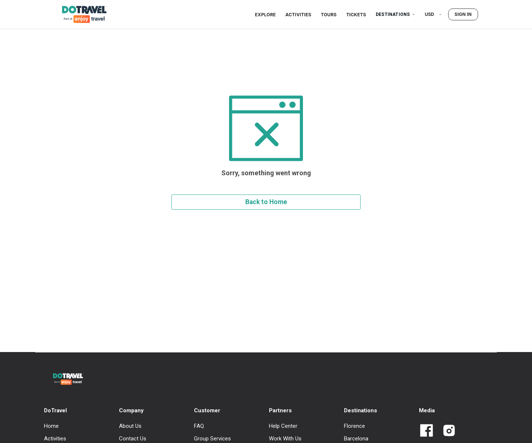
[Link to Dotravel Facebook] (426, 431)
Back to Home (266, 202)
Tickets (356, 14)
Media (427, 410)
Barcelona (356, 438)
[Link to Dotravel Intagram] (446, 431)
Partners (280, 410)
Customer (207, 410)
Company (131, 410)
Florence (354, 426)
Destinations (395, 14)
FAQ (199, 426)
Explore (265, 14)
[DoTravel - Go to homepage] (79, 14)
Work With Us (285, 438)
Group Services (212, 438)
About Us (130, 426)
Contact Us (132, 438)
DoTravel (55, 410)
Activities (298, 14)
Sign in (462, 14)
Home (51, 426)
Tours (329, 14)
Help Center (283, 426)
